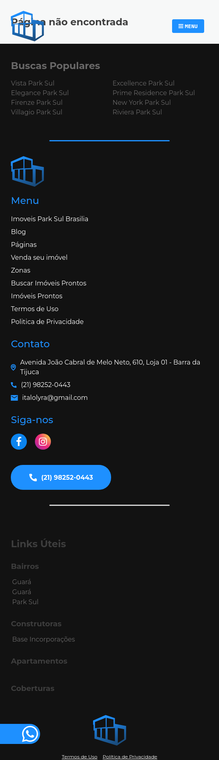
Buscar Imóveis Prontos (48, 283)
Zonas (20, 270)
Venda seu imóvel (39, 257)
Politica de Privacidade (47, 322)
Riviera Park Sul (137, 112)
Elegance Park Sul (40, 93)
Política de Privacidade (130, 757)
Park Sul (25, 602)
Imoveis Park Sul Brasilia (49, 219)
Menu (191, 26)
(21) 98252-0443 (45, 385)
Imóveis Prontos (36, 296)
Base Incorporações (43, 639)
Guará (21, 582)
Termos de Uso (35, 309)
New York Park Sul (141, 102)
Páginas (23, 245)
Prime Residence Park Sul (153, 93)
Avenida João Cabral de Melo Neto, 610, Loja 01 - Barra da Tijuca (110, 367)
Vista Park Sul (32, 83)
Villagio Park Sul (36, 112)
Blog (18, 232)
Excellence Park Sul (143, 83)
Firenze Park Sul (37, 102)
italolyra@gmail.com (55, 397)
